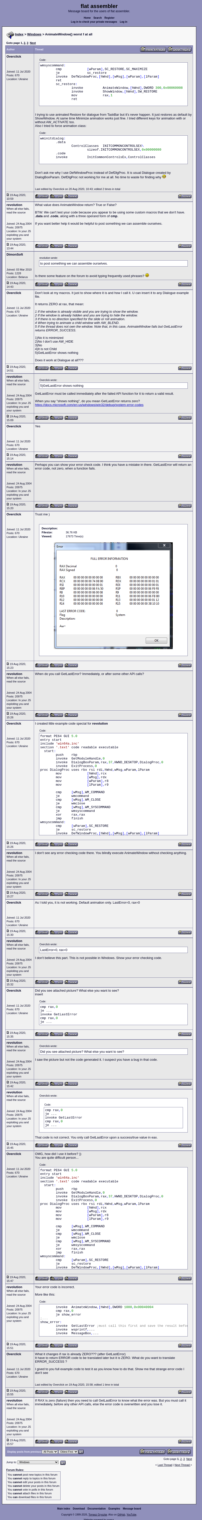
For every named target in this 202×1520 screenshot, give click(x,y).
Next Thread (182, 1464)
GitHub (121, 1514)
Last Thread (165, 1464)
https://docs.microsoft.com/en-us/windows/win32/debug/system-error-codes (89, 405)
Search (97, 17)
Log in (123, 21)
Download (79, 1508)
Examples (114, 1508)
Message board (132, 1508)
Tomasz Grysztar (97, 1514)
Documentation (97, 1508)
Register (109, 17)
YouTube (131, 1514)
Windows (34, 34)
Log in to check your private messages (94, 21)
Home (87, 17)
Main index (63, 1508)
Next (33, 42)
